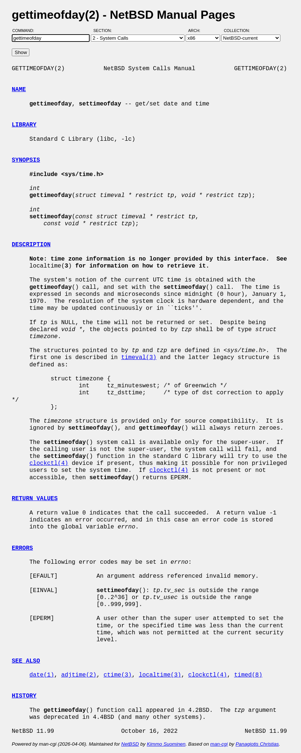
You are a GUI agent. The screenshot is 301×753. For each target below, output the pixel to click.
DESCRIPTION (31, 245)
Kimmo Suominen (166, 744)
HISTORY (24, 696)
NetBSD (130, 744)
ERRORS (22, 548)
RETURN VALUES (35, 499)
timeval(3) (139, 358)
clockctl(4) (48, 463)
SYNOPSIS (26, 160)
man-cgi (218, 744)
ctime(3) (118, 675)
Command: (25, 30)
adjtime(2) (78, 675)
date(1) (41, 675)
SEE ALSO (26, 661)
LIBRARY (24, 125)
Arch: (197, 30)
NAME (19, 90)
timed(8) (248, 675)
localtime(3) (160, 675)
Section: (104, 30)
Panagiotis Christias (257, 744)
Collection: (237, 30)
